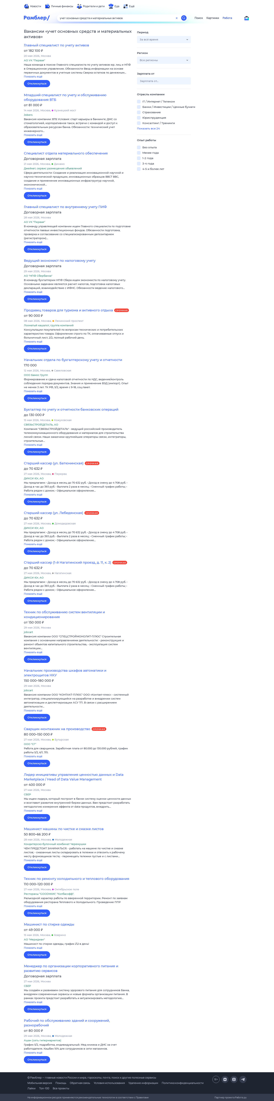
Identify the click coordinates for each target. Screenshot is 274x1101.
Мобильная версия (39, 1083)
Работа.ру (241, 1097)
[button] (78, 71)
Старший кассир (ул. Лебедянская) (53, 513)
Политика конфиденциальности (183, 1083)
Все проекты (61, 1088)
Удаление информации (143, 1083)
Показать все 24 (148, 128)
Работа (227, 18)
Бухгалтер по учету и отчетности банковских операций (71, 410)
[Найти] (183, 18)
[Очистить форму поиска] (176, 18)
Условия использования (109, 1083)
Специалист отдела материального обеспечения (66, 153)
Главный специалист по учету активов (56, 45)
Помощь (60, 1083)
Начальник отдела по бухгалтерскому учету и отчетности (73, 360)
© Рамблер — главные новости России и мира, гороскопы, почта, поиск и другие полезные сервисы (91, 1077)
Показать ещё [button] (33, 76)
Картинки (212, 18)
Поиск (199, 18)
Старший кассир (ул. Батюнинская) (53, 463)
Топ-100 (44, 1088)
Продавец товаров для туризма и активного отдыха (68, 310)
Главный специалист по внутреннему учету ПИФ (65, 207)
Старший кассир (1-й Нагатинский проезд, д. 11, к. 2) (67, 563)
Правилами (142, 1097)
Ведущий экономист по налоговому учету (60, 261)
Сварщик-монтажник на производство (57, 729)
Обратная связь (80, 1083)
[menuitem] (32, 6)
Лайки (31, 1088)
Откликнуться (37, 83)
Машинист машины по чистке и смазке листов (64, 829)
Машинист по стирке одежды (49, 924)
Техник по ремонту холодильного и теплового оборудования (76, 879)
